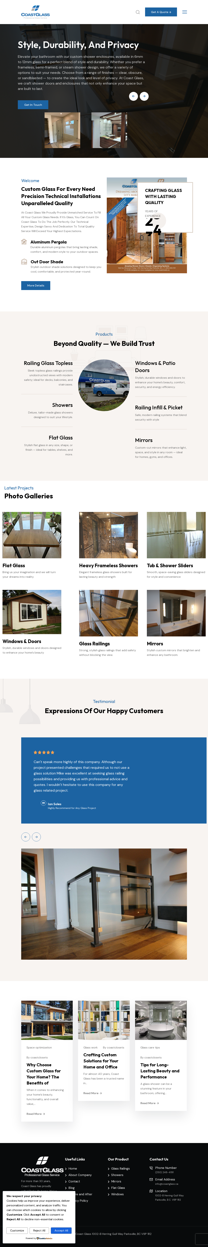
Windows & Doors (21, 641)
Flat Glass (61, 437)
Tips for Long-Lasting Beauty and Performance (159, 1071)
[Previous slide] (25, 836)
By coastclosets (37, 1057)
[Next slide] (36, 836)
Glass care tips (150, 1047)
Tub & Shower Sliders (170, 565)
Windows (117, 1194)
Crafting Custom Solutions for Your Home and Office (100, 1061)
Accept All (61, 1230)
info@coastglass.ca (166, 1183)
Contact (74, 1181)
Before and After (80, 1194)
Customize (17, 1230)
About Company (80, 1175)
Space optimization (39, 1047)
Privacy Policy (78, 1201)
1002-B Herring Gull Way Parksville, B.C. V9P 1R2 (169, 1197)
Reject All (39, 1230)
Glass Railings (94, 644)
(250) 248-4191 (164, 1172)
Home (72, 1168)
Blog (71, 1188)
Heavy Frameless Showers (108, 565)
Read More (36, 1114)
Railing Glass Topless (48, 363)
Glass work (90, 1047)
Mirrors (144, 440)
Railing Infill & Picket (159, 407)
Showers (62, 405)
